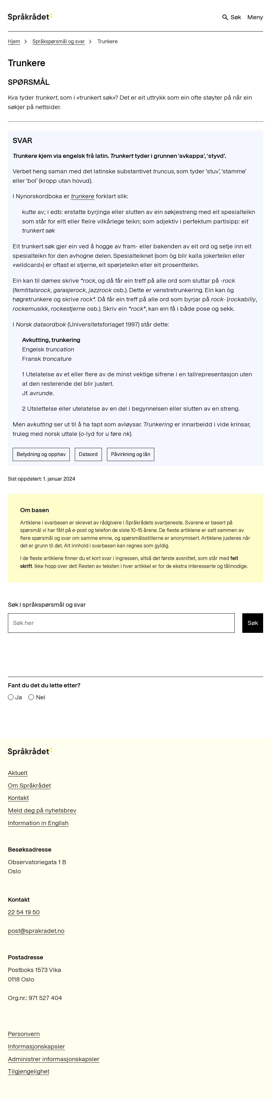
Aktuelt (17, 773)
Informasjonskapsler (36, 1046)
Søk (231, 17)
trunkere (82, 196)
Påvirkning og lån (130, 454)
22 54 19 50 (24, 912)
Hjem (14, 41)
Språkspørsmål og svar (58, 41)
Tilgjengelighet (28, 1071)
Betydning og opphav (41, 454)
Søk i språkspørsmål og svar (47, 604)
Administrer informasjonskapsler (53, 1059)
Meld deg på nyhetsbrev (42, 810)
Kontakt (18, 797)
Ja (18, 697)
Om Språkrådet (29, 785)
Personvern (24, 1033)
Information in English (38, 823)
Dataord (88, 454)
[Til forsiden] (30, 17)
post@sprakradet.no (36, 930)
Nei (40, 697)
